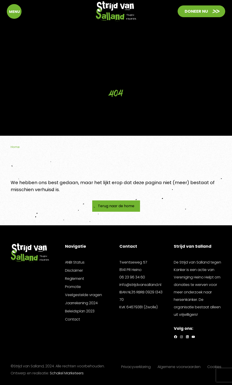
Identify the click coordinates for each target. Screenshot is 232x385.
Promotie (73, 286)
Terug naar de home (116, 206)
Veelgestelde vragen (83, 294)
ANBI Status (75, 262)
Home (15, 147)
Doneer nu (196, 11)
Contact (72, 319)
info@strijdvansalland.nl (140, 284)
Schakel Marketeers (67, 373)
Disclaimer (74, 270)
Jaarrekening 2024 (81, 303)
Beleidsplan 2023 (79, 311)
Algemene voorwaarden (179, 366)
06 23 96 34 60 (132, 277)
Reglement (74, 278)
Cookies (214, 366)
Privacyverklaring (136, 366)
